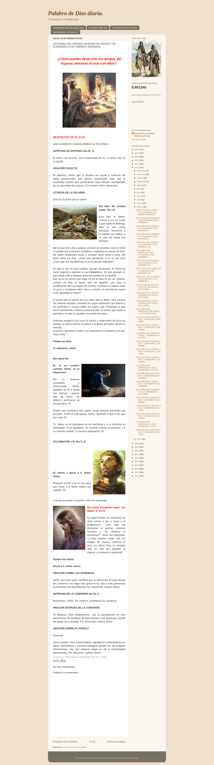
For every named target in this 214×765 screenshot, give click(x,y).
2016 (137, 458)
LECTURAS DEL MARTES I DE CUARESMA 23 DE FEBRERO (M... (148, 263)
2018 (137, 451)
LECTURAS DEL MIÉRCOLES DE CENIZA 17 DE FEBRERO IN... (148, 311)
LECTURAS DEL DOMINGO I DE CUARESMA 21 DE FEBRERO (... (148, 279)
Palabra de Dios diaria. (75, 13)
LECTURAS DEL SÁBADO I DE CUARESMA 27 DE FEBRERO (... (148, 228)
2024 (137, 157)
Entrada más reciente (65, 741)
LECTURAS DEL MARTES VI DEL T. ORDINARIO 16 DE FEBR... (148, 319)
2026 (137, 149)
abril (139, 200)
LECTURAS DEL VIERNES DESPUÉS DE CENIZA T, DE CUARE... (148, 295)
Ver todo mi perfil (139, 139)
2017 (137, 454)
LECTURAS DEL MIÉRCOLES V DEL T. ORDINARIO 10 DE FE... (147, 367)
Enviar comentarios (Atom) (76, 747)
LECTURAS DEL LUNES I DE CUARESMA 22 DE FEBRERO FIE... (148, 271)
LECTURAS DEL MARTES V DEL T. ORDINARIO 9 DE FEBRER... (148, 375)
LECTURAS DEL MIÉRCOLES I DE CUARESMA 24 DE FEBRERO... (145, 253)
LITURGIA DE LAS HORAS (124, 28)
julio (139, 189)
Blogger (135, 758)
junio (139, 192)
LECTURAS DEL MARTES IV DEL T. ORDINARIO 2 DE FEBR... (148, 432)
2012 (137, 472)
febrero (140, 207)
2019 (137, 447)
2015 (137, 461)
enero (139, 439)
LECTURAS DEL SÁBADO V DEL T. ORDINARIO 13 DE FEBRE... (148, 343)
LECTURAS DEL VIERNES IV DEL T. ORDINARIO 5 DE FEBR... (148, 408)
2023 (137, 160)
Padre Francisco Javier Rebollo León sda (144, 134)
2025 (137, 153)
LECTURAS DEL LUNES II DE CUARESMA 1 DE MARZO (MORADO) (147, 212)
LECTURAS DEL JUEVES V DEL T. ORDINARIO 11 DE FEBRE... (148, 359)
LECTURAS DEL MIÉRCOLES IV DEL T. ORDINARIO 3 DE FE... (147, 424)
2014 (137, 465)
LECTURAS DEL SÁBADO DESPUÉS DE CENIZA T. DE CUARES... (148, 287)
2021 (137, 167)
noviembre (141, 174)
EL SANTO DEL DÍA (98, 28)
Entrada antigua (116, 741)
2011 (137, 476)
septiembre (142, 182)
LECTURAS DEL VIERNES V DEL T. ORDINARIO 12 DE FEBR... (148, 351)
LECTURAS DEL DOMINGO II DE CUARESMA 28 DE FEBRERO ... (148, 220)
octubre (140, 178)
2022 (137, 164)
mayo (139, 196)
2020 (137, 443)
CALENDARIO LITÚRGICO (65, 32)
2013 (137, 469)
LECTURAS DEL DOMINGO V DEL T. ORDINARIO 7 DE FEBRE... (148, 392)
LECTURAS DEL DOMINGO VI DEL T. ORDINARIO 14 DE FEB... (148, 335)
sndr (112, 758)
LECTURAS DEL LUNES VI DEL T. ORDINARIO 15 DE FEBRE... (148, 327)
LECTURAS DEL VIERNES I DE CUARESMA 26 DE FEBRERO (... (148, 236)
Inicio (92, 741)
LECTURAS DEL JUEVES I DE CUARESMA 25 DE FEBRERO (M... (147, 244)
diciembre (141, 171)
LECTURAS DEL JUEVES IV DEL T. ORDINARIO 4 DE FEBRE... (148, 416)
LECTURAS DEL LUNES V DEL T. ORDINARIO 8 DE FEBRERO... (148, 384)
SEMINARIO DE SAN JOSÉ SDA (68, 28)
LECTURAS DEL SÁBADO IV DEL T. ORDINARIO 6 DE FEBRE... (148, 400)
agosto (140, 185)
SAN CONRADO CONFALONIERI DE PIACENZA (80, 144)
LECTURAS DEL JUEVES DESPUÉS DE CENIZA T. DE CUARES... (148, 303)
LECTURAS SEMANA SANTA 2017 (146, 95)
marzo (139, 203)
